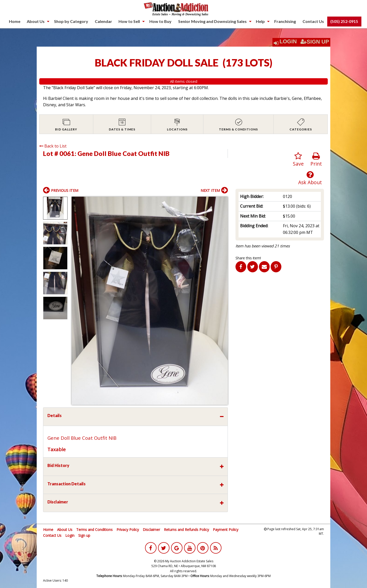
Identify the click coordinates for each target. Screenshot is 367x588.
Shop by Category (71, 21)
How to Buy (160, 21)
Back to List (53, 146)
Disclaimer (151, 529)
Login (288, 41)
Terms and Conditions (94, 529)
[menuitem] (15, 21)
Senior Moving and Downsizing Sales (212, 21)
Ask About (310, 178)
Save (298, 159)
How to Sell (129, 21)
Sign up (84, 535)
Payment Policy (225, 529)
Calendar (103, 21)
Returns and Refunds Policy (186, 529)
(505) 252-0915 (344, 21)
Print (316, 159)
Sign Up (314, 42)
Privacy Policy (127, 529)
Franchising (285, 21)
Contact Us (313, 21)
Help (260, 21)
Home (14, 21)
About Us (36, 21)
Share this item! (248, 258)
